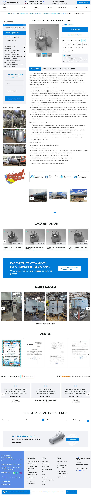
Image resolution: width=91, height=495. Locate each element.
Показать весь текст (15, 396)
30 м (64, 47)
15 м (74, 44)
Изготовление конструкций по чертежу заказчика (62, 471)
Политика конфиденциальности (82, 463)
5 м (64, 44)
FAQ (43, 474)
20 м (80, 44)
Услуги (24, 7)
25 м (85, 44)
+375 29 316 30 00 (33, 3)
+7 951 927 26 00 (32, 1)
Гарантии (44, 472)
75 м (64, 51)
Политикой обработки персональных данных (52, 492)
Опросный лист (75, 35)
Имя (8, 83)
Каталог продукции (6, 8)
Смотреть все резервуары (45, 324)
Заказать (75, 29)
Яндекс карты (27, 376)
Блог (75, 7)
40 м (70, 47)
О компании (45, 464)
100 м (70, 51)
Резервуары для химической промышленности (32, 468)
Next (86, 241)
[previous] (32, 198)
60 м (81, 47)
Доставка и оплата (47, 469)
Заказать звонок (83, 2)
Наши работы (36, 8)
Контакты (85, 7)
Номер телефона (12, 91)
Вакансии (45, 477)
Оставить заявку (72, 439)
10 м (69, 44)
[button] (57, 25)
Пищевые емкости (33, 464)
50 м (75, 47)
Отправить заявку (14, 99)
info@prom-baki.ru (57, 1)
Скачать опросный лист (60, 3)
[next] (85, 198)
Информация (62, 7)
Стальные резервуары (34, 461)
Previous (4, 241)
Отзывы (50, 7)
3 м (83, 40)
